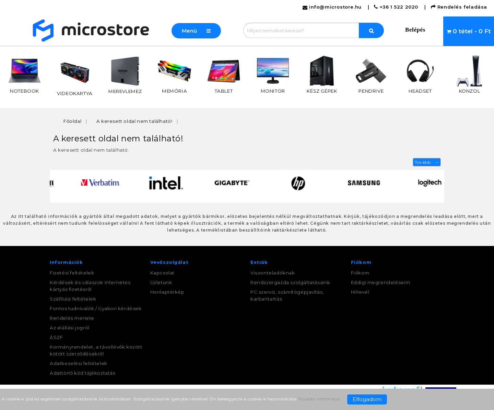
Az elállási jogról (70, 327)
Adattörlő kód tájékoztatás (83, 373)
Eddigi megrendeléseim (380, 282)
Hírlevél (360, 292)
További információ (319, 398)
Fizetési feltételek (72, 273)
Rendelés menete (72, 318)
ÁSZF (56, 337)
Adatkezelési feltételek (78, 363)
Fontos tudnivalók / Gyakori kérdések (96, 308)
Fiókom (360, 273)
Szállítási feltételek (73, 299)
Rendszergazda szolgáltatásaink (290, 282)
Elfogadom (367, 399)
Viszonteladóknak (272, 273)
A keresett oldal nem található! (134, 121)
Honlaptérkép (167, 292)
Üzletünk (161, 282)
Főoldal (72, 121)
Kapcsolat (162, 273)
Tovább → (427, 162)
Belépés (415, 29)
